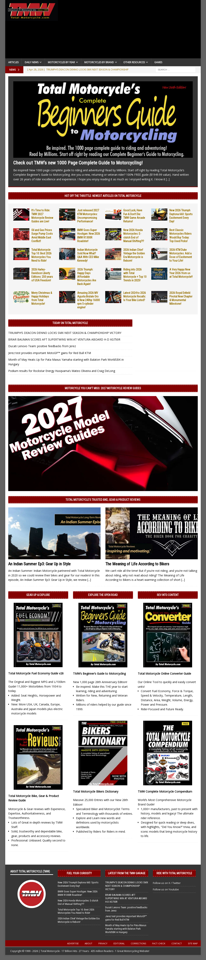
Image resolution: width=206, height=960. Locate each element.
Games (158, 62)
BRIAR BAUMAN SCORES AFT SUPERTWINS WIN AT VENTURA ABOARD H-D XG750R (64, 339)
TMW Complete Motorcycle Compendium (165, 791)
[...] (168, 179)
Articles (13, 62)
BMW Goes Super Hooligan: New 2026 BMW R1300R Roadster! (77, 893)
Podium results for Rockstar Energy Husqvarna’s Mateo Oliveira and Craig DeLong (61, 371)
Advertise (73, 943)
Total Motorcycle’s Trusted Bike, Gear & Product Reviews (103, 499)
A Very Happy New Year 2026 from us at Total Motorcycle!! (181, 273)
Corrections (138, 943)
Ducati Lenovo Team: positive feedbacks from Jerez (42, 346)
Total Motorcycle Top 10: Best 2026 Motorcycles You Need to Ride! (76, 911)
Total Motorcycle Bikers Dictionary (95, 791)
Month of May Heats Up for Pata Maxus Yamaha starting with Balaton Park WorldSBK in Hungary (125, 929)
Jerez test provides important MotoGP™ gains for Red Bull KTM (49, 353)
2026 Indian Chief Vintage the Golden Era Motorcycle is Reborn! (79, 920)
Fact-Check (158, 943)
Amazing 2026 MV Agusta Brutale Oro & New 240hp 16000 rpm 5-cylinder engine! (88, 300)
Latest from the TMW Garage (126, 873)
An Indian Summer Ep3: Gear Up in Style (39, 564)
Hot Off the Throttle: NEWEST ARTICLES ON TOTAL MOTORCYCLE (103, 195)
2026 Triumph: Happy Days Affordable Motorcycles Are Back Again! (86, 277)
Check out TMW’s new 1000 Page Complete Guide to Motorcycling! (78, 163)
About (88, 943)
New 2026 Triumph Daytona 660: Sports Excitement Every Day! (78, 884)
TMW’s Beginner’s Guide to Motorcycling (99, 673)
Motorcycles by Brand (99, 62)
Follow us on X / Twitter (167, 883)
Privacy (102, 943)
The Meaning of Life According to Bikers (137, 564)
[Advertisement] (129, 30)
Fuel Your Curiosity (79, 873)
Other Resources (134, 62)
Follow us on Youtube (166, 889)
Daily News (31, 62)
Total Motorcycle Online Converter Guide (164, 673)
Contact (176, 943)
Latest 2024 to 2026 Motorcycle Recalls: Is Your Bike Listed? (134, 296)
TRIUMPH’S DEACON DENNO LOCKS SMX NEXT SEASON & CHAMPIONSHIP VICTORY (64, 333)
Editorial (119, 943)
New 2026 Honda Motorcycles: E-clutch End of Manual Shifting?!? (78, 902)
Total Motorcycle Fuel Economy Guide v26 (36, 673)
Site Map (193, 943)
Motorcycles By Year (61, 62)
